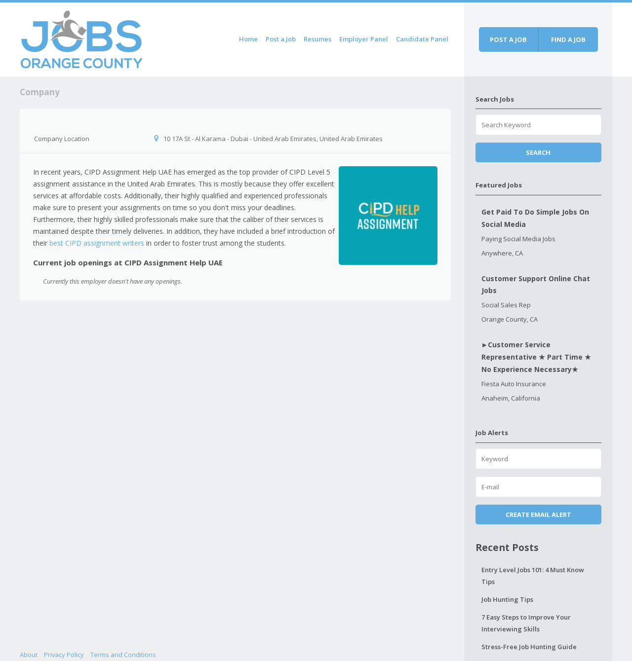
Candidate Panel (422, 39)
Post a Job (281, 39)
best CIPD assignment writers (96, 243)
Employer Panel (363, 39)
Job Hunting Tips (507, 599)
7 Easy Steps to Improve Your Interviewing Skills (526, 623)
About (29, 654)
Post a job (508, 39)
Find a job (568, 39)
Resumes (317, 39)
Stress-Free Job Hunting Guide (529, 646)
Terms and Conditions (123, 654)
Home (248, 39)
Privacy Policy (64, 654)
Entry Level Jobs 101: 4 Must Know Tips (532, 575)
